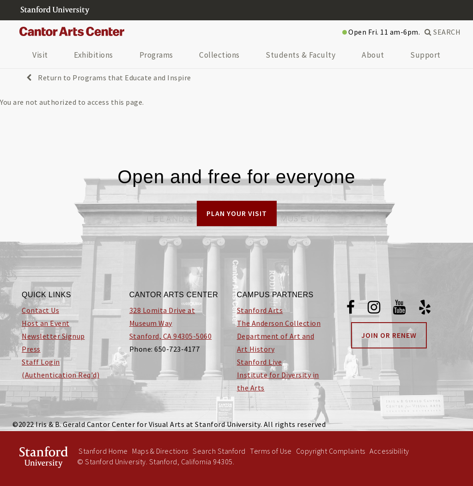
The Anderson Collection (279, 323)
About (373, 55)
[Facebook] (351, 309)
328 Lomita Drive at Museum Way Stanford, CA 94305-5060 (170, 323)
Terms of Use (270, 451)
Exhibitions (93, 55)
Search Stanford (219, 451)
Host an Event (46, 323)
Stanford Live (259, 361)
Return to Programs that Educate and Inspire (108, 77)
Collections (219, 55)
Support (425, 55)
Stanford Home (103, 451)
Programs (156, 55)
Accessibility (389, 451)
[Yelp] (425, 309)
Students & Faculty (300, 55)
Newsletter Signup (53, 336)
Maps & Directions (160, 451)
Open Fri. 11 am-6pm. (381, 31)
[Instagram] (374, 309)
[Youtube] (399, 309)
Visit (40, 55)
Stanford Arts (260, 310)
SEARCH (442, 31)
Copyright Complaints (330, 451)
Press (31, 349)
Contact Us (40, 310)
